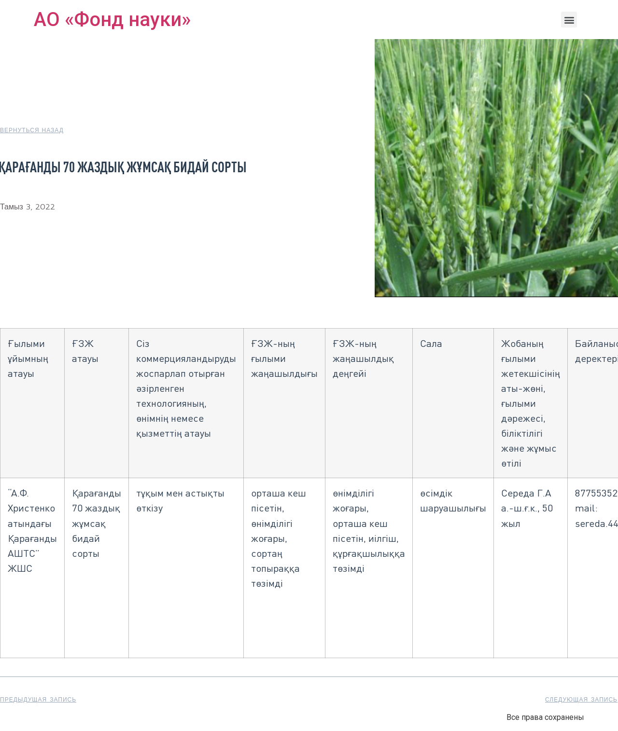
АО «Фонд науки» (112, 19)
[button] (569, 20)
